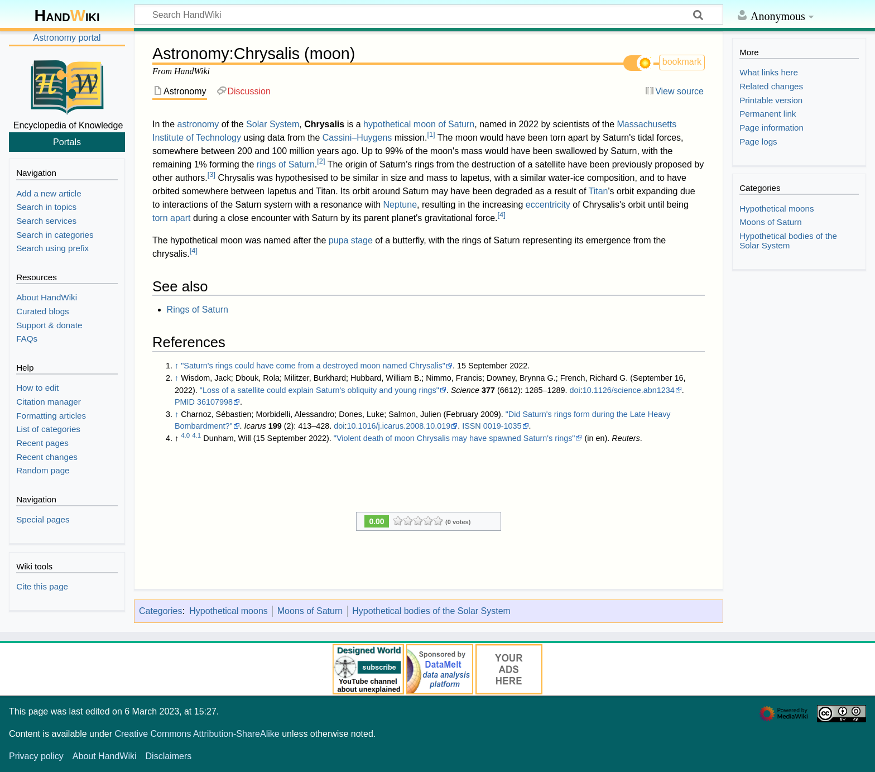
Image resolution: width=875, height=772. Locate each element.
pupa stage (351, 240)
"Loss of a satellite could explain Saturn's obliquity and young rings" (319, 390)
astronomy (198, 124)
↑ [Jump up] (177, 365)
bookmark (681, 61)
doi (575, 390)
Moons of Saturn (310, 611)
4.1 (196, 435)
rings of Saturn (286, 164)
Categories (160, 611)
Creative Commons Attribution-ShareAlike (196, 734)
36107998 (215, 401)
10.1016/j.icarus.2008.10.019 (399, 425)
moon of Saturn (444, 124)
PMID (185, 401)
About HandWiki (105, 756)
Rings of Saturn (197, 309)
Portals (67, 142)
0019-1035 (502, 425)
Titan (598, 191)
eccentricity (548, 204)
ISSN (471, 425)
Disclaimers (169, 756)
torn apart (171, 218)
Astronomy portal (67, 37)
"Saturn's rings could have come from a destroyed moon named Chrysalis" (313, 365)
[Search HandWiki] (428, 14)
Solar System (272, 124)
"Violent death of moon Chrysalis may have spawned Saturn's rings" (454, 438)
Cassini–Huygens (357, 137)
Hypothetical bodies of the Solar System (431, 611)
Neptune (400, 204)
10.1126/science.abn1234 (629, 390)
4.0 (185, 435)
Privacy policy (36, 756)
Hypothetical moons (228, 611)
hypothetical (387, 124)
